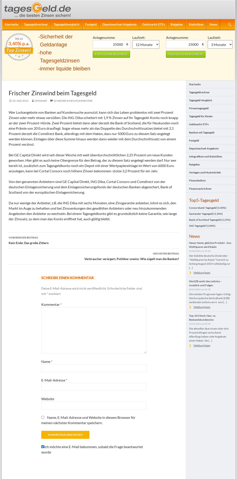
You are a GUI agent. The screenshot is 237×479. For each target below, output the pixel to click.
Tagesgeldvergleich (66, 24)
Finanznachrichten (200, 188)
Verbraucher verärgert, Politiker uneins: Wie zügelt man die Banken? (94, 256)
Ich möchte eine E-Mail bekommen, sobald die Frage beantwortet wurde (92, 449)
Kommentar (51, 304)
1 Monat (146, 44)
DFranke (41, 100)
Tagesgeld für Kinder (201, 116)
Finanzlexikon (197, 180)
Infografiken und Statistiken (205, 156)
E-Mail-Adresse (54, 380)
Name (46, 361)
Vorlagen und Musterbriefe (205, 172)
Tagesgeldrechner (36, 24)
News (213, 24)
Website (47, 399)
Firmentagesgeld (199, 108)
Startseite (11, 24)
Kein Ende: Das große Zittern (94, 240)
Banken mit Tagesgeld (201, 132)
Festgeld (91, 24)
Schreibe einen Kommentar (73, 100)
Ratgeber (177, 24)
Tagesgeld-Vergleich (200, 100)
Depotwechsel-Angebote (119, 24)
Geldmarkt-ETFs (153, 24)
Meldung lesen (202, 272)
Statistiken (196, 24)
